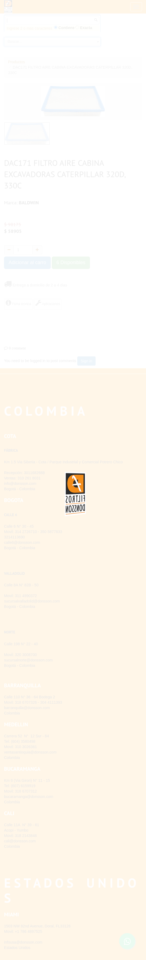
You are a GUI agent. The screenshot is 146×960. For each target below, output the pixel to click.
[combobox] (52, 50)
